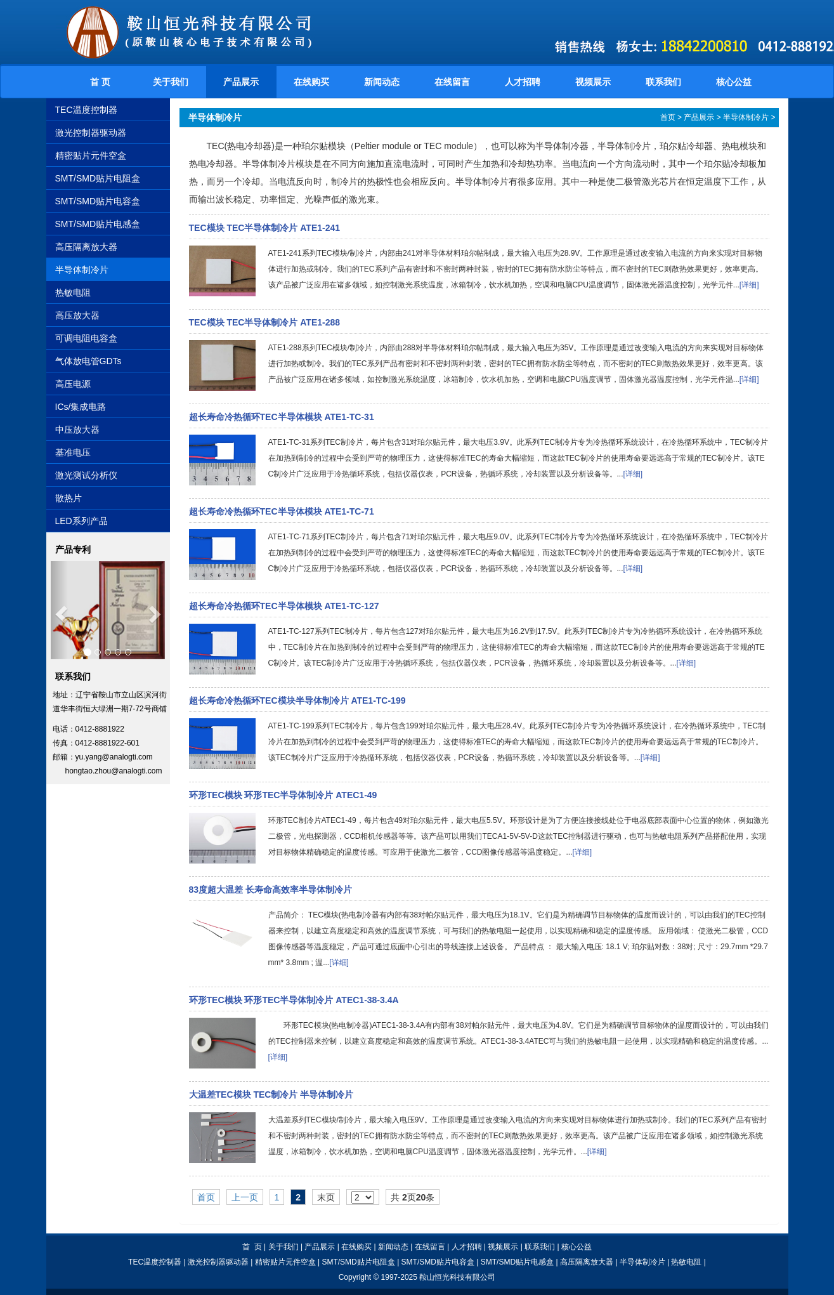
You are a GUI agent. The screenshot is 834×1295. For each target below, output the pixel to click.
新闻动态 (382, 82)
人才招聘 (522, 82)
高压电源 (73, 384)
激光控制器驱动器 (90, 133)
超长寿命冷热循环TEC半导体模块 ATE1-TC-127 (284, 606)
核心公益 (734, 82)
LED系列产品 (81, 521)
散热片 (68, 498)
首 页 (100, 82)
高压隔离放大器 (86, 247)
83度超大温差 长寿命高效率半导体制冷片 (270, 889)
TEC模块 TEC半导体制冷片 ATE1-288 (265, 322)
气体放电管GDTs (88, 361)
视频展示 (593, 82)
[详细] (749, 284)
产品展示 (241, 82)
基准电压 (73, 452)
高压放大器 (77, 315)
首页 (667, 117)
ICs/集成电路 (81, 407)
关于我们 (170, 82)
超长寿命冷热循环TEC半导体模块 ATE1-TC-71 (281, 511)
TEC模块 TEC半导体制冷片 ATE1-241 (265, 228)
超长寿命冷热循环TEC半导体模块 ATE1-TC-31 (281, 417)
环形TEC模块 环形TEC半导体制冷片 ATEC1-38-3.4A (294, 1000)
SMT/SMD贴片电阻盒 (98, 178)
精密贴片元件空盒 (90, 155)
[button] (59, 610)
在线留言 (452, 82)
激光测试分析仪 (86, 475)
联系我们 (663, 82)
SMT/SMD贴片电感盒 (98, 224)
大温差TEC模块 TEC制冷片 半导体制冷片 (271, 1094)
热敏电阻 (73, 292)
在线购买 (311, 82)
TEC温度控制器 (86, 110)
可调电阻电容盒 (86, 338)
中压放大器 (77, 429)
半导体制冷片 (81, 270)
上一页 (244, 1197)
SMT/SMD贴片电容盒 (98, 201)
